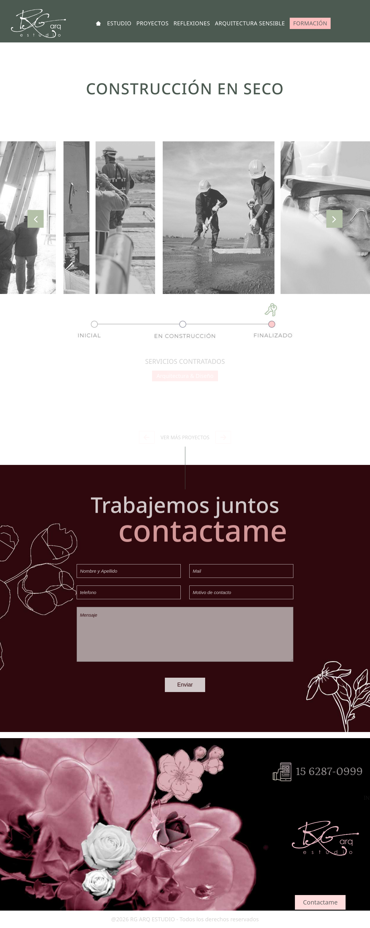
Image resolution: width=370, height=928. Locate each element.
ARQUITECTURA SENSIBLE (250, 23)
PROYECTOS (152, 23)
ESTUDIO (119, 23)
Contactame (320, 902)
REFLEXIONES (191, 23)
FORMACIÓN (310, 23)
